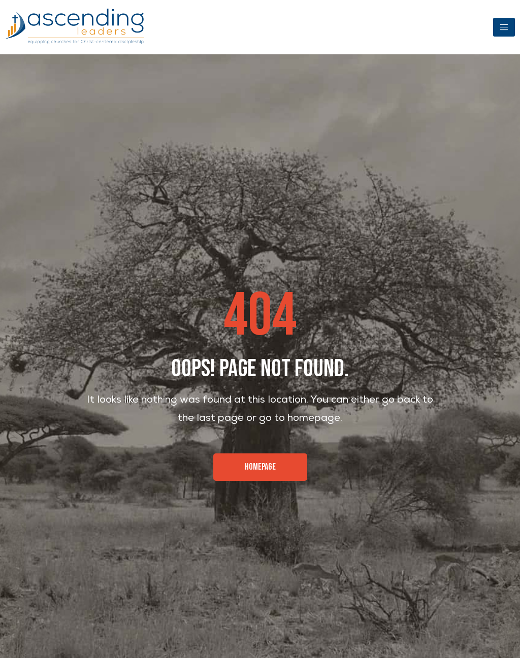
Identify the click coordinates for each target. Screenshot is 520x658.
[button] (260, 467)
